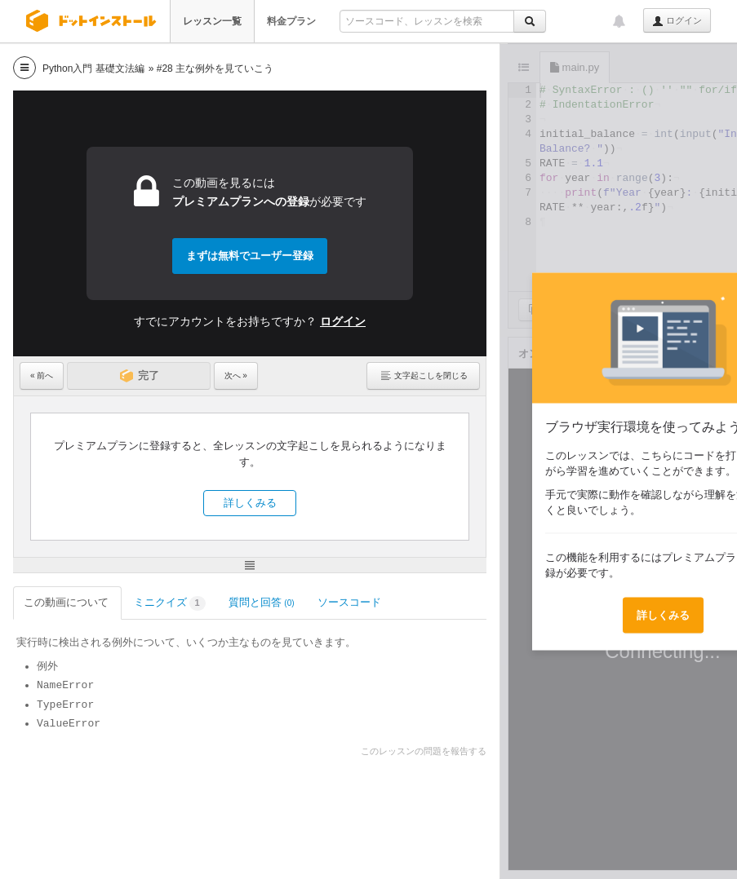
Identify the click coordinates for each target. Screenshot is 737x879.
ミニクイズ (170, 604)
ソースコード (350, 602)
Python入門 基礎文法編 (93, 68)
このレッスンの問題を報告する (423, 751)
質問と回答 (262, 602)
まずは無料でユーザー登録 (249, 256)
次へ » (235, 375)
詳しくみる (250, 503)
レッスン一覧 (212, 21)
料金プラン (291, 21)
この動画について (67, 602)
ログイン (677, 21)
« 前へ (41, 375)
